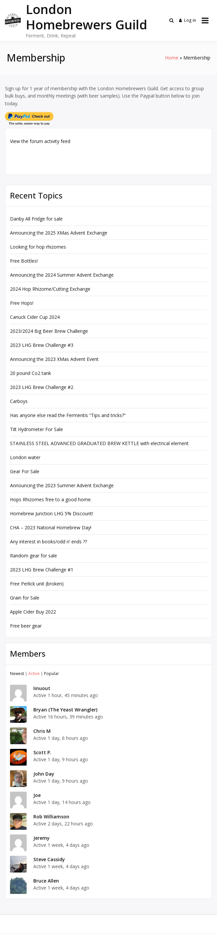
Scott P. (42, 752)
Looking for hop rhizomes (38, 247)
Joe (37, 795)
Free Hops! (21, 303)
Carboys (19, 401)
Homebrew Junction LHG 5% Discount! (51, 513)
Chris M (42, 731)
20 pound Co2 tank (30, 373)
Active (34, 673)
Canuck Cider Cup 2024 (35, 317)
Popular (51, 673)
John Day (43, 774)
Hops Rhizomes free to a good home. (51, 499)
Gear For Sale (24, 471)
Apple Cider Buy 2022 (33, 612)
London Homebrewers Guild (86, 16)
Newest (17, 673)
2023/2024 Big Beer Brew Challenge (49, 331)
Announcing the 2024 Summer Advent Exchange (62, 275)
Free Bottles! (24, 261)
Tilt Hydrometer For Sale (36, 429)
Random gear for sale (33, 555)
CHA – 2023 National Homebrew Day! (50, 527)
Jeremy (41, 838)
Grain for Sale (24, 597)
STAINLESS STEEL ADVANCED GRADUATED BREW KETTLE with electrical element (99, 443)
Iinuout (41, 688)
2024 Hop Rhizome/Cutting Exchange (50, 289)
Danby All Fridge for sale (36, 219)
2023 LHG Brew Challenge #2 (41, 387)
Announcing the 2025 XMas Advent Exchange (58, 233)
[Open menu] (205, 20)
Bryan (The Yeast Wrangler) (65, 709)
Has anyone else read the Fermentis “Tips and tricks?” (68, 415)
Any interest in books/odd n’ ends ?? (48, 541)
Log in (187, 20)
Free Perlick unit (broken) (37, 583)
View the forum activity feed (40, 141)
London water (25, 457)
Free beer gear (26, 626)
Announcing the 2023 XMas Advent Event (54, 359)
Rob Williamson (51, 816)
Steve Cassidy (49, 859)
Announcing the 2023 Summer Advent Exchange (62, 485)
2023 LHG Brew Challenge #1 (41, 569)
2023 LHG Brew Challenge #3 (41, 345)
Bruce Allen (46, 881)
